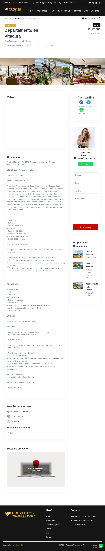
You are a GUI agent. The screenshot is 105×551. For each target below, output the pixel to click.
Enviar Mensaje (85, 227)
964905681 (85, 153)
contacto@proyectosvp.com (44, 3)
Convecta (19, 545)
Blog (86, 11)
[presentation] (85, 218)
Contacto (95, 11)
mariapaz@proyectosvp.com (85, 158)
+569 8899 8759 (66, 3)
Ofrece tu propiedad (60, 11)
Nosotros (77, 11)
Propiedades (42, 11)
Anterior (86, 18)
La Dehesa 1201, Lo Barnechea (17, 3)
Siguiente (95, 18)
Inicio (30, 11)
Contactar (85, 164)
